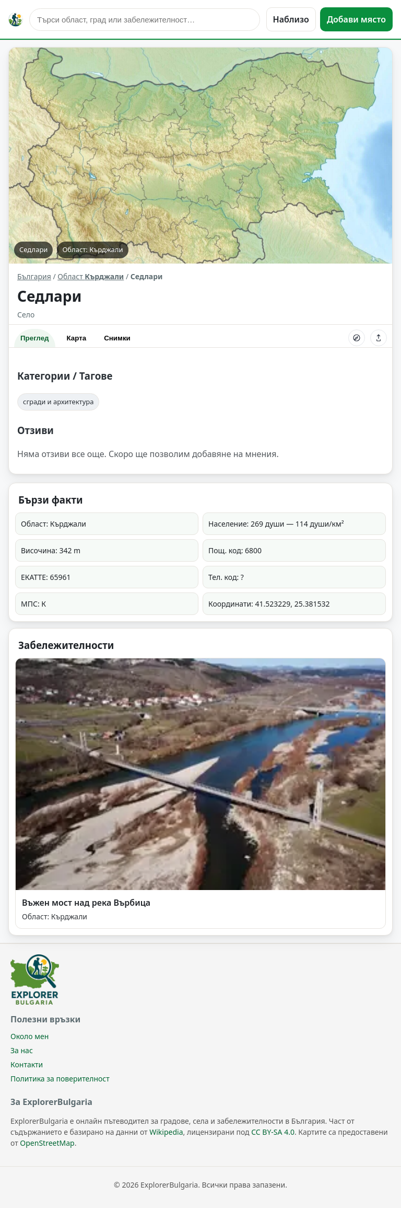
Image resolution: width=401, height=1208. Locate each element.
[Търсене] (144, 19)
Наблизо (291, 19)
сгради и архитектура (58, 401)
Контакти (26, 1064)
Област (90, 276)
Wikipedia (166, 1132)
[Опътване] (356, 337)
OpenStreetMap (47, 1143)
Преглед (34, 338)
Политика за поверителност (60, 1079)
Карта (77, 338)
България (34, 276)
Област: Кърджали (92, 249)
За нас (21, 1050)
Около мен (29, 1036)
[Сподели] (378, 337)
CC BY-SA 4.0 (272, 1132)
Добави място (356, 19)
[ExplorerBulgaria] (15, 19)
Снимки (117, 338)
